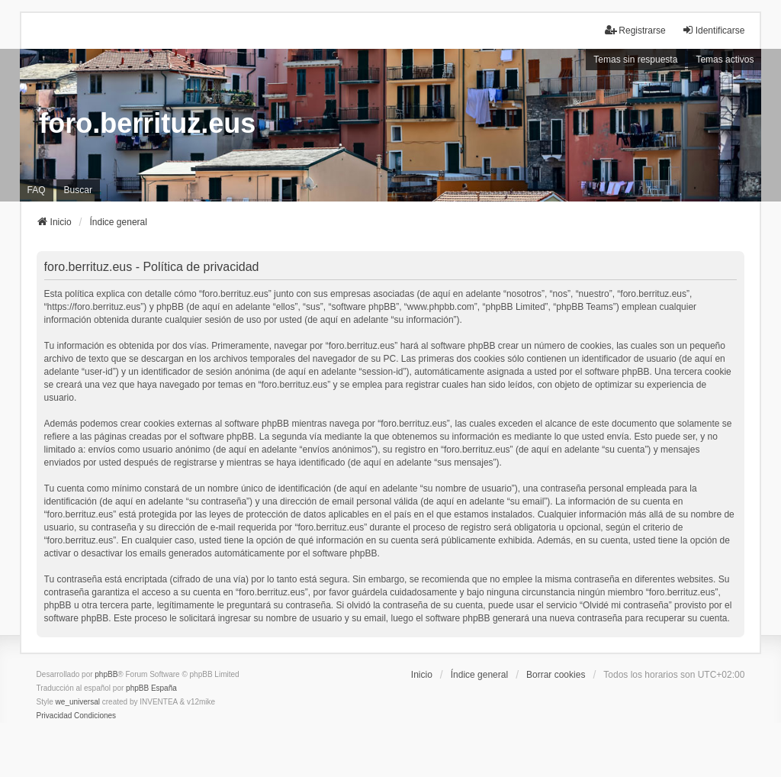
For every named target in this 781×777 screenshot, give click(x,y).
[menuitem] (54, 716)
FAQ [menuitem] (36, 190)
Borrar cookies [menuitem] (555, 674)
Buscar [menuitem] (78, 190)
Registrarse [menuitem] (635, 30)
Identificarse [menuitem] (713, 30)
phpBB (106, 674)
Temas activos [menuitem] (725, 59)
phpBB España (151, 688)
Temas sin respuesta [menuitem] (635, 59)
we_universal (78, 702)
